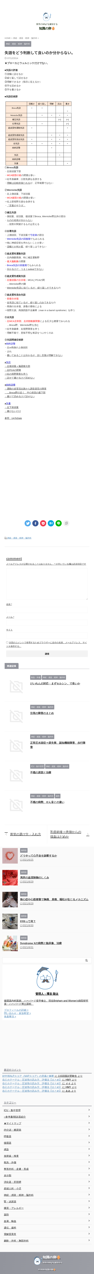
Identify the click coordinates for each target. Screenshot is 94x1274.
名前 (9, 604)
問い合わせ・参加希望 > (17, 1013)
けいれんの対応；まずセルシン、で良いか (55, 683)
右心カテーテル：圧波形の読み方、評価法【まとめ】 (32, 1079)
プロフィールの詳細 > (16, 1010)
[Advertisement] (47, 448)
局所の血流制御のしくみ (34, 877)
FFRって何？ (28, 921)
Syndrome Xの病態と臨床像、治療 (41, 943)
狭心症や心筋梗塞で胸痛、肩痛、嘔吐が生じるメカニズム (54, 899)
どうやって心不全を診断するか (38, 855)
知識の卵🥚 (47, 28)
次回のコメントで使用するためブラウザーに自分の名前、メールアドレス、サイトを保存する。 (46, 644)
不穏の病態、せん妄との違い (47, 802)
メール (10, 617)
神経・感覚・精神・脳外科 (19, 538)
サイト (9, 630)
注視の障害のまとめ (42, 713)
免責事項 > (10, 1016)
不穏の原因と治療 (40, 772)
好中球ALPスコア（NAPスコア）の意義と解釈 (28, 1076)
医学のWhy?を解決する (52, 1263)
